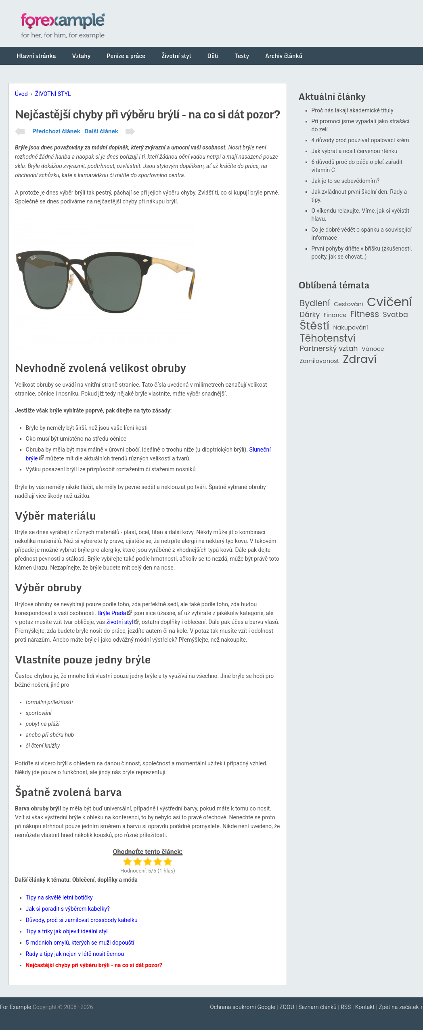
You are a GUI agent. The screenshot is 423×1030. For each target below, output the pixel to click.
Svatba (395, 315)
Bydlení (315, 303)
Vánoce (373, 349)
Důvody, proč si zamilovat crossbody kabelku (82, 920)
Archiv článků (283, 55)
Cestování (348, 304)
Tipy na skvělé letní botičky (59, 897)
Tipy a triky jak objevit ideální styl (67, 931)
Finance (335, 315)
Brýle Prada (111, 613)
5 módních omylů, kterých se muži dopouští (80, 942)
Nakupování (350, 327)
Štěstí (315, 326)
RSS (346, 1007)
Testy (242, 55)
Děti (213, 55)
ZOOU (286, 1007)
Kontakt (365, 1007)
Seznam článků (317, 1007)
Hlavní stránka (36, 55)
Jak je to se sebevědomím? (346, 181)
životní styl (120, 622)
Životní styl (176, 55)
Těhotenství (328, 338)
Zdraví (360, 359)
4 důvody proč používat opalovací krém (360, 140)
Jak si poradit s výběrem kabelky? (68, 909)
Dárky (310, 315)
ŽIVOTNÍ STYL (53, 94)
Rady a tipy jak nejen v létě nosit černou (75, 954)
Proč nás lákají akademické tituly (353, 110)
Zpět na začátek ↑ (401, 1007)
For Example (15, 1007)
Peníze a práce (126, 55)
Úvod (21, 94)
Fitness (364, 314)
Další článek (101, 131)
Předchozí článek (56, 131)
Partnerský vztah (329, 348)
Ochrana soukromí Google (242, 1007)
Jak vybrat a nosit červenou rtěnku (355, 151)
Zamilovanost (319, 361)
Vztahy (81, 55)
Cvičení (389, 302)
